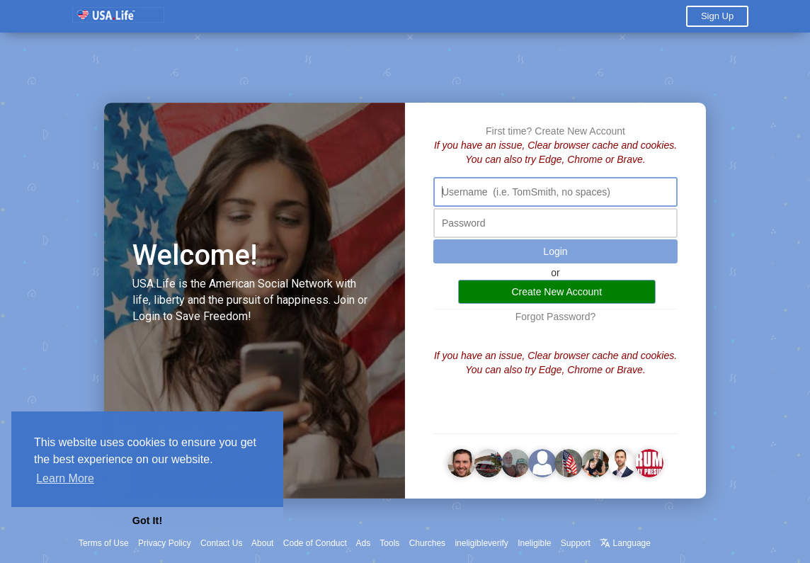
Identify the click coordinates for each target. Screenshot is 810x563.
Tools (389, 543)
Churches (427, 543)
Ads (363, 543)
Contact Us (221, 543)
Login (555, 251)
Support (576, 543)
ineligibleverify (481, 543)
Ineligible (534, 543)
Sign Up (717, 16)
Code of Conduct (315, 543)
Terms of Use (104, 543)
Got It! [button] (147, 520)
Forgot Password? (555, 316)
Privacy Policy (164, 543)
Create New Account (580, 131)
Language (625, 543)
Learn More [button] (65, 478)
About (262, 543)
